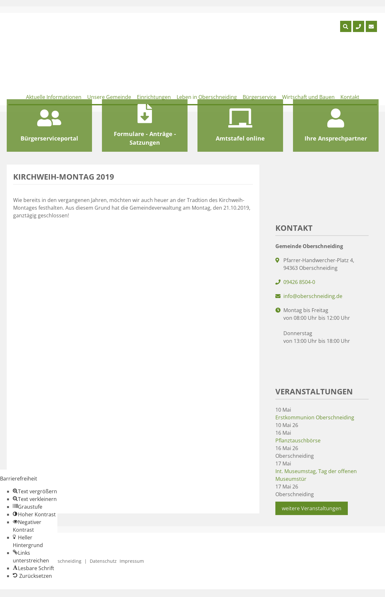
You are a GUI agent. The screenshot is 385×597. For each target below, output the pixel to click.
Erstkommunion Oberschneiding (314, 417)
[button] (35, 491)
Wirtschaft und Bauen (308, 97)
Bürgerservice (259, 97)
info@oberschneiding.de (312, 296)
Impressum (132, 561)
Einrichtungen (154, 97)
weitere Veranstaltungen (311, 508)
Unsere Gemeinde (109, 97)
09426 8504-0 (299, 282)
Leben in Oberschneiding (207, 97)
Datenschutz (103, 561)
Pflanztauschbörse (298, 440)
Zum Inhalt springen (24, 593)
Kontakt (349, 97)
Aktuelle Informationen (53, 97)
